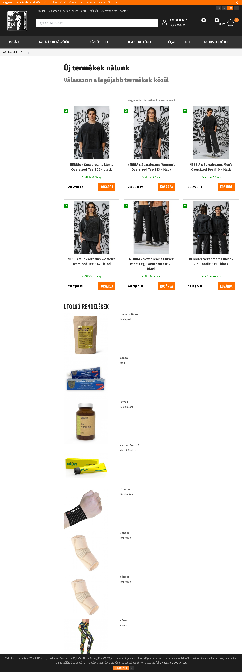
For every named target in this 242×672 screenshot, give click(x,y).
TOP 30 (17, 82)
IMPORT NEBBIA (20, 186)
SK (218, 8)
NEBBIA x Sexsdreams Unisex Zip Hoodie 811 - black (211, 277)
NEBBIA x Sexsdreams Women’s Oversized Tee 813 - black (151, 183)
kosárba (106, 202)
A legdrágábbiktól (176, 107)
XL (14, 232)
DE (236, 8)
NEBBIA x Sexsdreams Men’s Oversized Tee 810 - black (211, 183)
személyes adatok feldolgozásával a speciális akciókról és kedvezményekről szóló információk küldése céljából (130, 549)
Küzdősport (99, 42)
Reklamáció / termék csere (63, 11)
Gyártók (44, 68)
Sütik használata (94, 589)
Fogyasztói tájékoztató (16, 607)
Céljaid (171, 42)
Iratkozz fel (216, 547)
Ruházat (15, 42)
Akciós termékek (216, 42)
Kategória (16, 68)
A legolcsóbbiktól (142, 107)
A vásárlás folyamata (15, 613)
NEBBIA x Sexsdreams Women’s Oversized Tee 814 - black (92, 277)
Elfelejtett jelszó (52, 595)
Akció (16, 103)
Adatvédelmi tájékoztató (17, 595)
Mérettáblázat (109, 11)
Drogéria (15, 178)
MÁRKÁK (94, 11)
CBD (187, 42)
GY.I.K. (84, 11)
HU (230, 8)
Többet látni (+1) (16, 243)
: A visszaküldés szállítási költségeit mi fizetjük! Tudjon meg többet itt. (60, 2)
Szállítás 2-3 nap (23, 260)
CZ (224, 8)
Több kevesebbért (27, 113)
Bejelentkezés (177, 25)
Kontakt (124, 11)
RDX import (17, 194)
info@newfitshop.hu (208, 598)
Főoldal (40, 11)
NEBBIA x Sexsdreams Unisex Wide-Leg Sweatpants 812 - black (151, 280)
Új (13, 92)
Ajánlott (83, 107)
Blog (6, 589)
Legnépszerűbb (109, 107)
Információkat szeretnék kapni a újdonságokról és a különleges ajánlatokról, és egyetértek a (130, 547)
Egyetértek (121, 668)
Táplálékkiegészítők (54, 42)
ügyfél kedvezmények (98, 601)
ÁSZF (6, 601)
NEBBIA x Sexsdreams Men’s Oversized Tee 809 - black (91, 183)
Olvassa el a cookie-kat (173, 662)
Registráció (49, 589)
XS (14, 238)
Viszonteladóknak (95, 595)
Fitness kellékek (139, 42)
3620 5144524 (201, 589)
